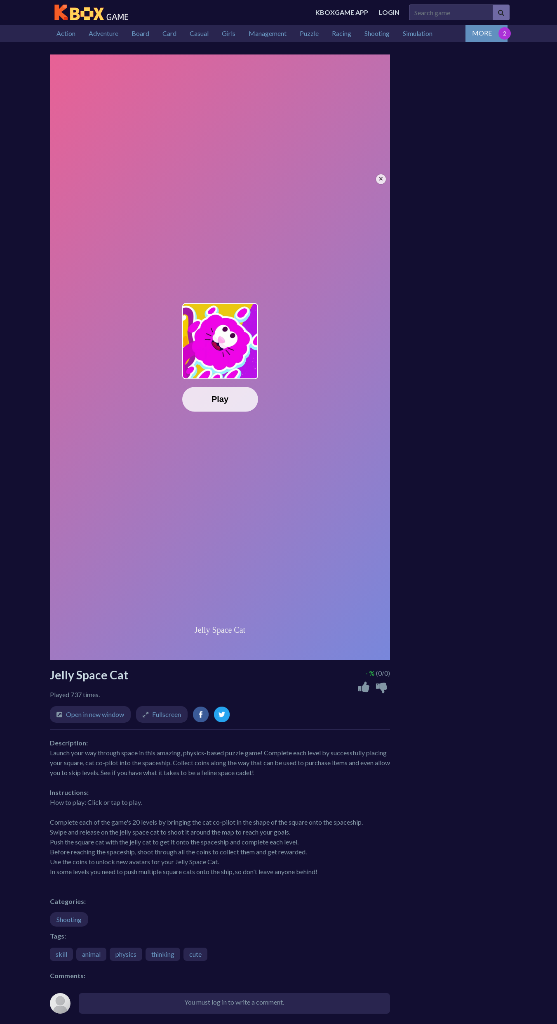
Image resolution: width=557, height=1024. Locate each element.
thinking (162, 954)
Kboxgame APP (341, 12)
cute (195, 954)
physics (125, 954)
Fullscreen (166, 714)
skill (61, 954)
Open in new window (95, 714)
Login (389, 12)
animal (91, 954)
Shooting (69, 919)
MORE (482, 33)
